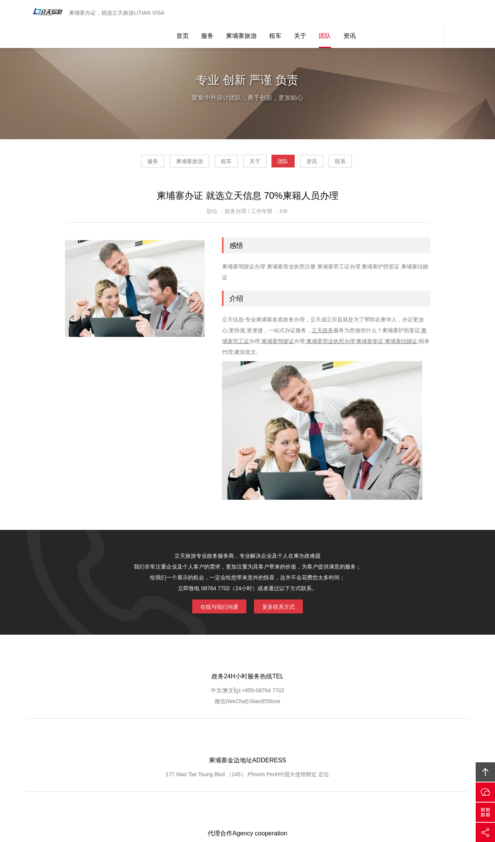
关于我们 (123, 743)
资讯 (349, 12)
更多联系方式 (284, 608)
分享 (485, 832)
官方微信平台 (485, 812)
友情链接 (402, 743)
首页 (182, 12)
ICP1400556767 (280, 793)
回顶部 (485, 772)
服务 (207, 12)
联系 (384, 164)
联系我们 (370, 743)
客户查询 (274, 743)
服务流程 (242, 743)
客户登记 (306, 743)
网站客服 (433, 12)
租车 (275, 12)
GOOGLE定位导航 (166, 743)
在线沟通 (485, 792)
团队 (325, 12)
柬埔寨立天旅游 (358, 782)
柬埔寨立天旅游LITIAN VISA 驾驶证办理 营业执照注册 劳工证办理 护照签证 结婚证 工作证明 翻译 (44, 12)
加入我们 (338, 743)
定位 (259, 706)
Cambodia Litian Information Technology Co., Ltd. (220, 782)
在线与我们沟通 (213, 608)
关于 (300, 12)
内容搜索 (456, 12)
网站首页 (91, 743)
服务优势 (210, 743)
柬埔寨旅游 (241, 12)
